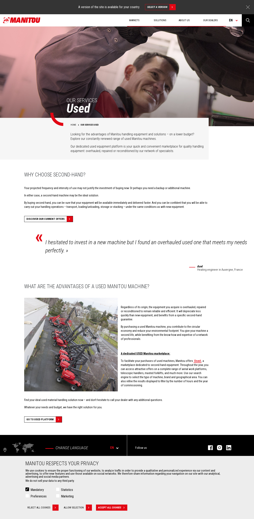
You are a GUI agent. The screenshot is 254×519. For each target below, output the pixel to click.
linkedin (226, 447)
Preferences (39, 496)
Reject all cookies (43, 508)
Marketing (67, 496)
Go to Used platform (44, 419)
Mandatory (37, 490)
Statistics (67, 490)
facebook (208, 447)
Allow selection (78, 508)
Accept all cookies (112, 508)
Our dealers (210, 20)
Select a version (161, 7)
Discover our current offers (49, 219)
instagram (217, 447)
